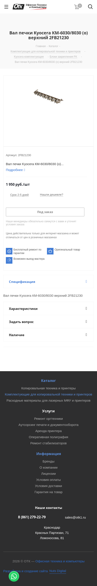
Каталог (48, 380)
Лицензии (48, 473)
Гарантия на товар (48, 492)
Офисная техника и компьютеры (60, 561)
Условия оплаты (48, 480)
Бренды (48, 461)
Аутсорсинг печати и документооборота (48, 425)
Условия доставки (48, 486)
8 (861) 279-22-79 (32, 517)
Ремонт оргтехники (48, 418)
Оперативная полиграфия (48, 437)
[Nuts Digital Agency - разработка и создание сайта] (34, 571)
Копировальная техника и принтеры (48, 388)
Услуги (48, 411)
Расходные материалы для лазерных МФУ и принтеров (48, 400)
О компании (49, 467)
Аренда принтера (48, 431)
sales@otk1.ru (75, 517)
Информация (48, 453)
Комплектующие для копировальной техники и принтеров (48, 394)
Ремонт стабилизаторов (48, 443)
